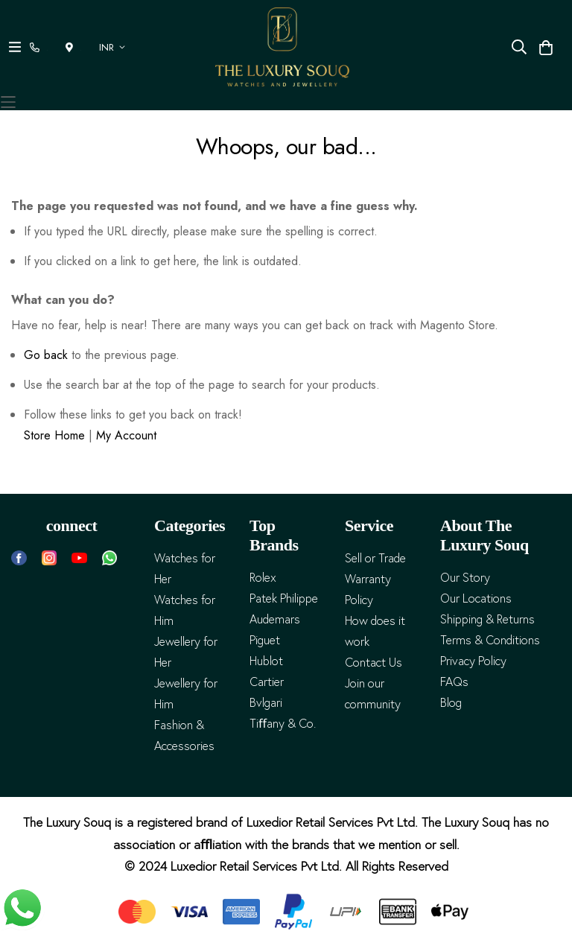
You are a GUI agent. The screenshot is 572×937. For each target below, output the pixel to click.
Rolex (263, 578)
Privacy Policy (473, 661)
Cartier (267, 682)
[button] (114, 47)
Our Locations (476, 598)
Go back (46, 354)
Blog (451, 703)
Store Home (54, 435)
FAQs (454, 682)
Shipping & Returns (487, 619)
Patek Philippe (284, 598)
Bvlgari (266, 703)
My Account (126, 435)
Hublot (266, 661)
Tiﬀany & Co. (283, 724)
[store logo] (282, 46)
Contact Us (373, 662)
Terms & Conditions (490, 640)
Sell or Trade (375, 558)
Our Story (465, 578)
